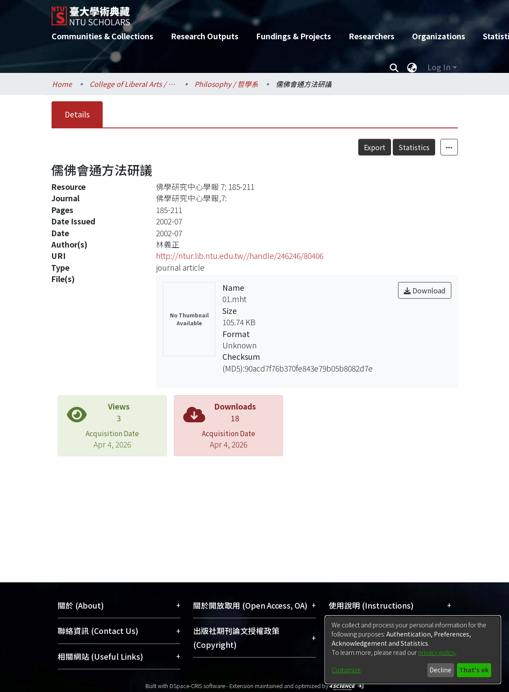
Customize (346, 669)
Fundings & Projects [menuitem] (293, 36)
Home (62, 84)
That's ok (473, 669)
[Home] (247, 12)
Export (394, 147)
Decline (440, 669)
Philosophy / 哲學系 (226, 84)
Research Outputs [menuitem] (205, 36)
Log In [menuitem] (438, 67)
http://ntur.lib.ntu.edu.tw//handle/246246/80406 (239, 255)
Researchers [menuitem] (372, 36)
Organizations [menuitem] (438, 36)
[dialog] (412, 649)
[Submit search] (394, 67)
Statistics (433, 147)
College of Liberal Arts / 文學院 (133, 84)
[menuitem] (412, 67)
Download (425, 290)
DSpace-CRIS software (197, 686)
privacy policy (436, 652)
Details (77, 114)
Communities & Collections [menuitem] (102, 36)
